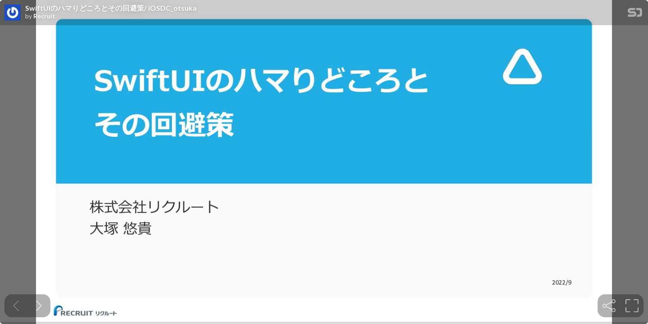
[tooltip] (609, 306)
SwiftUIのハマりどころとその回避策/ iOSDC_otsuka (111, 8)
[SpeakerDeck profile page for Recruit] (12, 13)
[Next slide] (39, 306)
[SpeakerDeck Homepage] (635, 14)
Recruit (44, 16)
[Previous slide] (16, 306)
